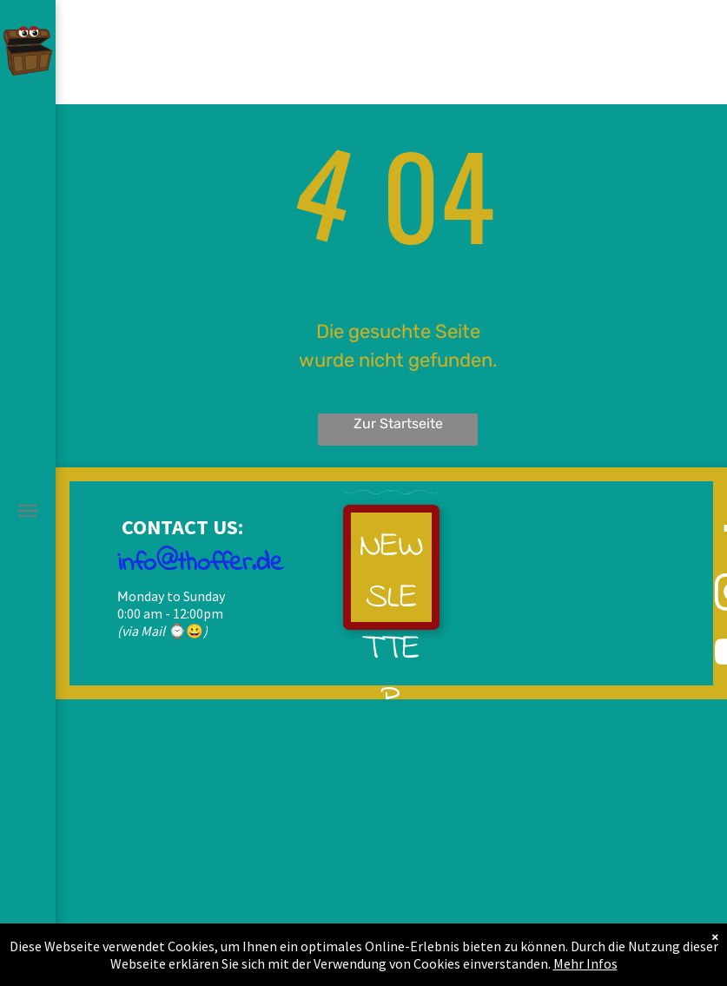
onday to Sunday (177, 596)
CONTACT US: (180, 526)
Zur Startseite (398, 423)
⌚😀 (186, 630)
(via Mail (141, 630)
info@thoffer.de (200, 564)
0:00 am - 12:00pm (170, 613)
